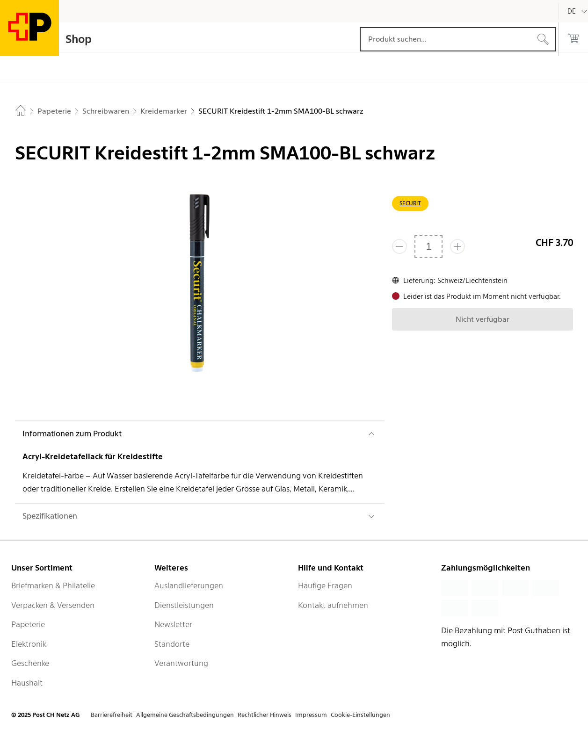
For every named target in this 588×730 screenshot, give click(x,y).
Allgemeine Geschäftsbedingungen (185, 714)
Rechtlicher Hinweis (264, 714)
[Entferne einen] (399, 246)
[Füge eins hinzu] (457, 246)
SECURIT (410, 203)
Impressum (311, 714)
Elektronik (28, 644)
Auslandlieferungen (188, 585)
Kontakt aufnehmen (333, 605)
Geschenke (30, 663)
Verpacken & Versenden (52, 605)
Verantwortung (181, 663)
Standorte (171, 644)
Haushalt (27, 682)
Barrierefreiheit (111, 714)
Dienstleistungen (184, 605)
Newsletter (173, 624)
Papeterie (28, 624)
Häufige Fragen (325, 585)
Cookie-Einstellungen (360, 714)
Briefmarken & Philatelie (53, 585)
